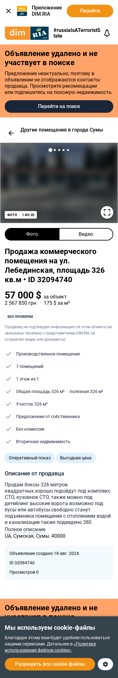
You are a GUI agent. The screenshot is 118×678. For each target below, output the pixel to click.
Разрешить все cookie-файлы (50, 664)
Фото (32, 234)
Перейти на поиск (59, 106)
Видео (86, 234)
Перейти (90, 11)
